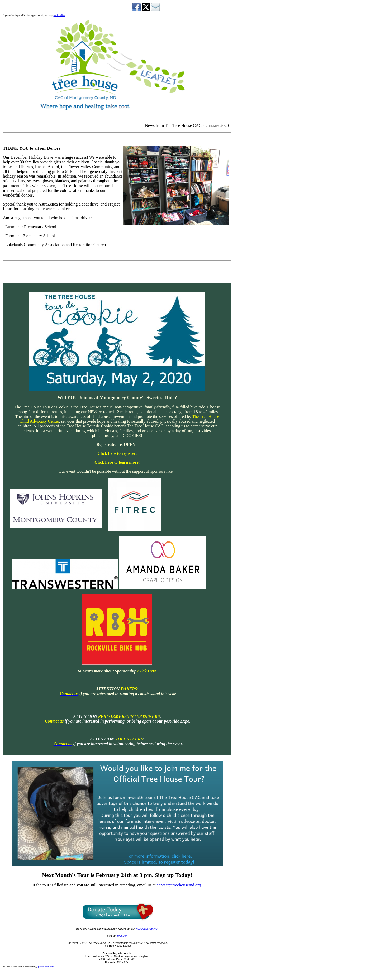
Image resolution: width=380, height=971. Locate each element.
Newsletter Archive (147, 928)
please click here (46, 966)
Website (122, 935)
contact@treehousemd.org (178, 885)
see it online (59, 15)
